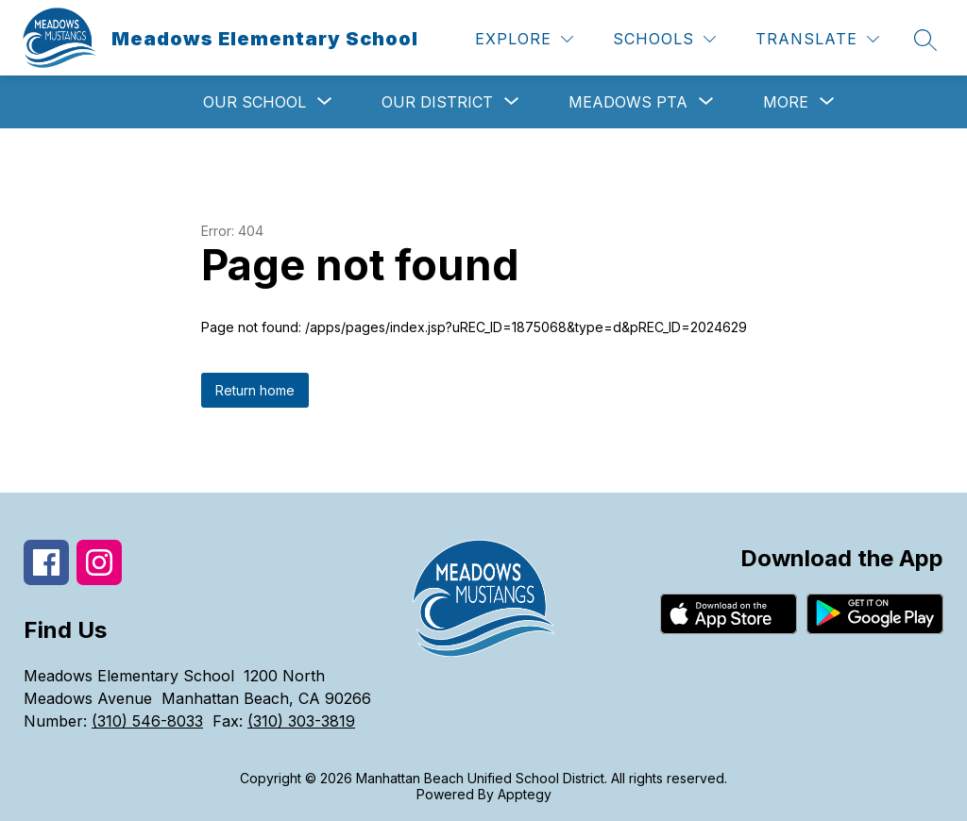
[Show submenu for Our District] (437, 102)
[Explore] (524, 39)
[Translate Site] (817, 39)
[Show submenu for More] (785, 102)
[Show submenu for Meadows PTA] (627, 102)
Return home (255, 390)
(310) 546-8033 (147, 721)
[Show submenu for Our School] (254, 102)
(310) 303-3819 (301, 721)
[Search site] (925, 39)
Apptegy (524, 794)
